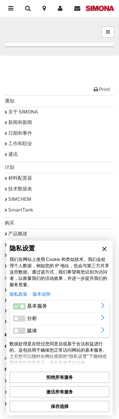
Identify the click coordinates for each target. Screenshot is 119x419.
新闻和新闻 (18, 122)
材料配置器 (18, 178)
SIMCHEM (18, 199)
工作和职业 (18, 143)
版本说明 (41, 294)
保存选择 (60, 406)
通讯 (11, 154)
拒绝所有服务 (59, 377)
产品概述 (16, 234)
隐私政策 (18, 294)
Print (102, 89)
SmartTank (19, 210)
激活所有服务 (59, 391)
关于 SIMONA (21, 112)
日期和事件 (18, 133)
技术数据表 (18, 189)
